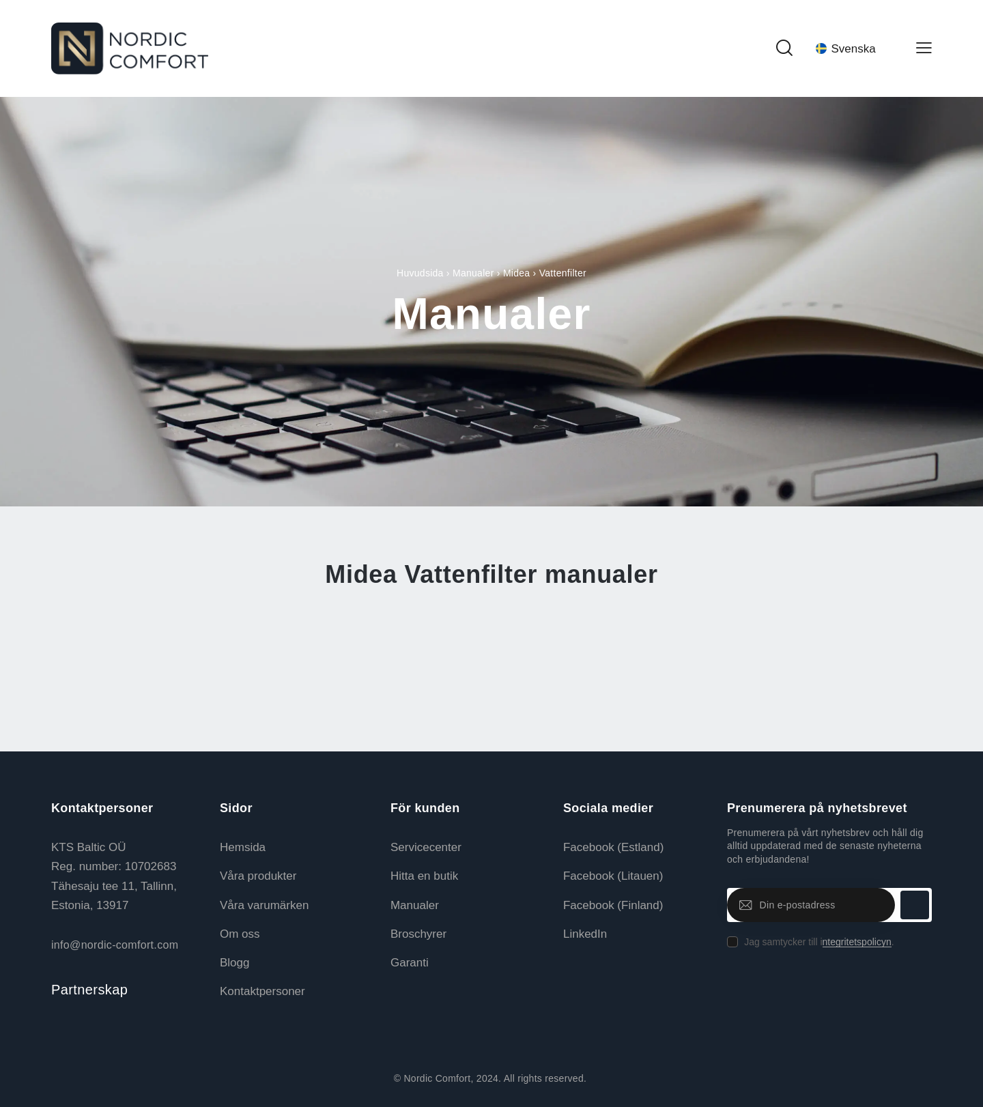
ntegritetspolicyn (857, 942)
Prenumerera (914, 905)
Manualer (473, 273)
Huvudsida (420, 273)
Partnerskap (89, 989)
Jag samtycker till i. (819, 941)
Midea (516, 273)
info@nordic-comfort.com (114, 945)
